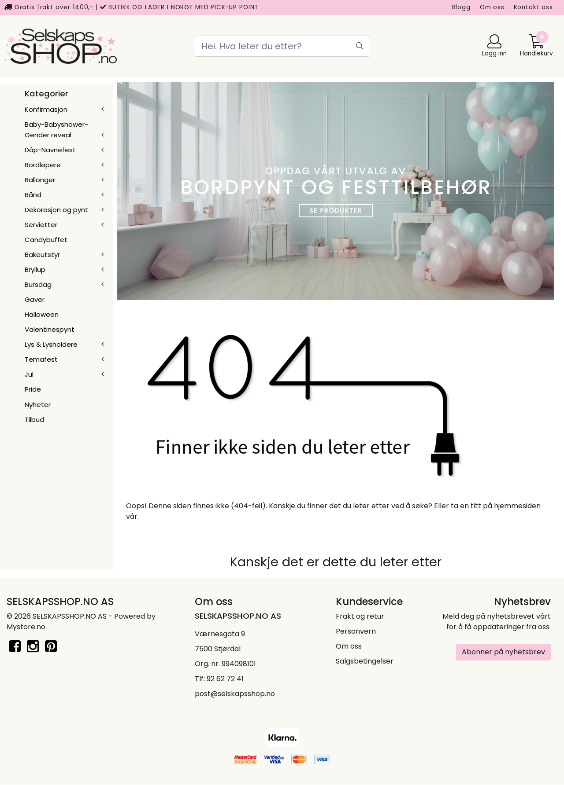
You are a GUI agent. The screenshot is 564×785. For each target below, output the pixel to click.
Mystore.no (26, 627)
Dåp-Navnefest (50, 149)
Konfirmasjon (46, 109)
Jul (29, 374)
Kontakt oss (533, 7)
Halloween (42, 314)
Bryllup (35, 269)
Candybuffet (46, 239)
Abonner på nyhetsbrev (503, 652)
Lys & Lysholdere (51, 344)
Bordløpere (43, 164)
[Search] (282, 46)
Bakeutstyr (42, 254)
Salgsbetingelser (364, 661)
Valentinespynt (49, 329)
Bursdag (38, 284)
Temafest (41, 359)
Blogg (461, 7)
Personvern (356, 631)
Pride (33, 389)
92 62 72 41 (225, 679)
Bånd (33, 194)
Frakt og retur (360, 616)
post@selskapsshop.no (235, 694)
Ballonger (40, 179)
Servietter (41, 224)
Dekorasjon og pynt (56, 209)
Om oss (492, 7)
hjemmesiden (517, 506)
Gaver (35, 299)
